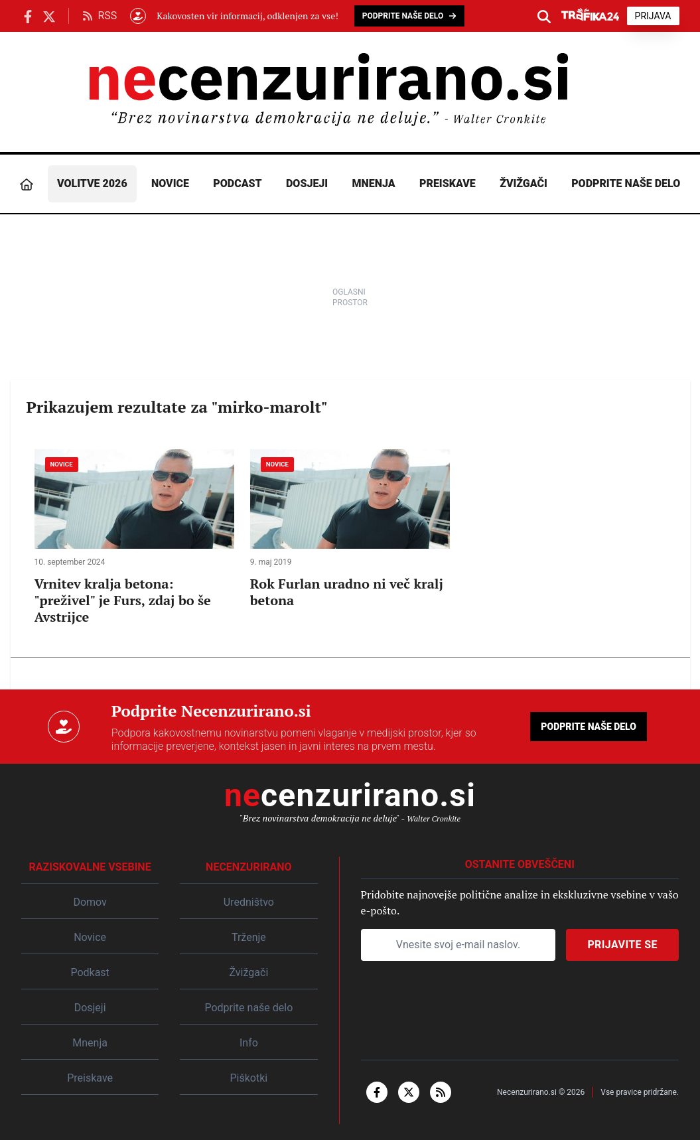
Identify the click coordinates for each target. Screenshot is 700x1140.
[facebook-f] (376, 1092)
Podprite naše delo (625, 183)
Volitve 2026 (92, 183)
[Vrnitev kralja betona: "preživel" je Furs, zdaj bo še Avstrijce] (134, 537)
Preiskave (447, 183)
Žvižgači (523, 183)
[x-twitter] (408, 1092)
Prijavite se (622, 944)
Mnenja (373, 183)
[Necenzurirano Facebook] (28, 15)
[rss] (440, 1092)
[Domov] (26, 183)
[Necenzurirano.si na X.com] (49, 15)
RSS (99, 15)
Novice (170, 183)
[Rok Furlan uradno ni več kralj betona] (350, 528)
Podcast (237, 183)
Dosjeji (307, 183)
